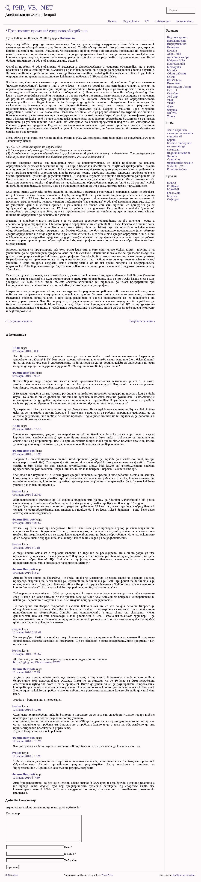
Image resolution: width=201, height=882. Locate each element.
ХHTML (172, 113)
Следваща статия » (142, 321)
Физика (172, 110)
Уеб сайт (70, 860)
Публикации (162, 21)
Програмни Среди (179, 86)
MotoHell (173, 189)
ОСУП (171, 77)
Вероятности (176, 40)
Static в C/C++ (177, 166)
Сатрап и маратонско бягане (180, 161)
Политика (67, 38)
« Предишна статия (18, 321)
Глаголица (173, 192)
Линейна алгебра (178, 57)
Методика (174, 67)
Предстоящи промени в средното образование (47, 30)
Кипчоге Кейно (177, 169)
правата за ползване (184, 875)
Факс (170, 106)
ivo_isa (16, 491)
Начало (112, 21)
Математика (176, 63)
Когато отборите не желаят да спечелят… (179, 146)
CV (147, 21)
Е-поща (69, 853)
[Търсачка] (179, 10)
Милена (172, 196)
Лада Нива (174, 53)
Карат (171, 140)
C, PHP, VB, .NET (29, 7)
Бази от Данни (177, 37)
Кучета (172, 50)
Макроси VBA (176, 60)
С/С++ (172, 90)
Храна (171, 116)
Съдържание (131, 21)
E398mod (173, 186)
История (173, 47)
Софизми (173, 199)
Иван (16, 348)
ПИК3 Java (174, 80)
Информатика (176, 44)
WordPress (107, 875)
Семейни (173, 93)
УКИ (170, 100)
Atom (15, 875)
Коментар (13, 813)
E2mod (171, 183)
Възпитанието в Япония (178, 154)
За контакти (184, 21)
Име (67, 847)
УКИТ (171, 103)
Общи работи (176, 73)
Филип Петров (23, 372)
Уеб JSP (172, 96)
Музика (172, 70)
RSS (7, 875)
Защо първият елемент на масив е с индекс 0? (180, 133)
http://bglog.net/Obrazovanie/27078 (36, 662)
